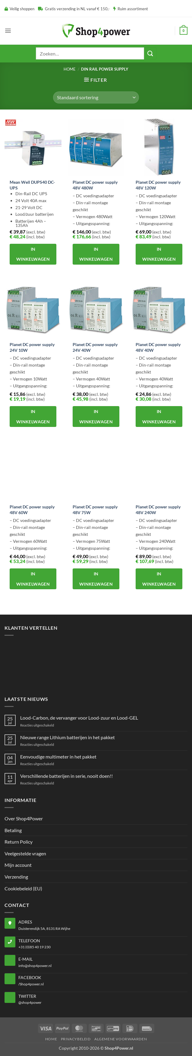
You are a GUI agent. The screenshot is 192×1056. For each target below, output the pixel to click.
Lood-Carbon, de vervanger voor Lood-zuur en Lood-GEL (79, 717)
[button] (8, 31)
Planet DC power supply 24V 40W (95, 347)
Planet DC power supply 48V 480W (95, 185)
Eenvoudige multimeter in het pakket (58, 756)
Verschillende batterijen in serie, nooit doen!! (66, 776)
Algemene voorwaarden (120, 1039)
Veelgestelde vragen (25, 853)
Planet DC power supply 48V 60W (32, 509)
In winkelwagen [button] (33, 254)
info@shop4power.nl (35, 965)
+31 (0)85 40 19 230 (34, 947)
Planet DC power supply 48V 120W (158, 185)
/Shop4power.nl (31, 984)
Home (70, 69)
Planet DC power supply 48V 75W (95, 509)
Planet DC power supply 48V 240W (158, 509)
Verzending (16, 876)
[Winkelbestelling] (96, 97)
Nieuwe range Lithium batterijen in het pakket (67, 737)
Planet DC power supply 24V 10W (32, 347)
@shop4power (30, 1002)
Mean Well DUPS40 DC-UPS (32, 185)
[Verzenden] (150, 53)
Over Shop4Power (24, 818)
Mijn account (18, 865)
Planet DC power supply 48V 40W (158, 347)
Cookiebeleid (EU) (23, 888)
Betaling (13, 830)
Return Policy (19, 841)
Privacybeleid (76, 1039)
